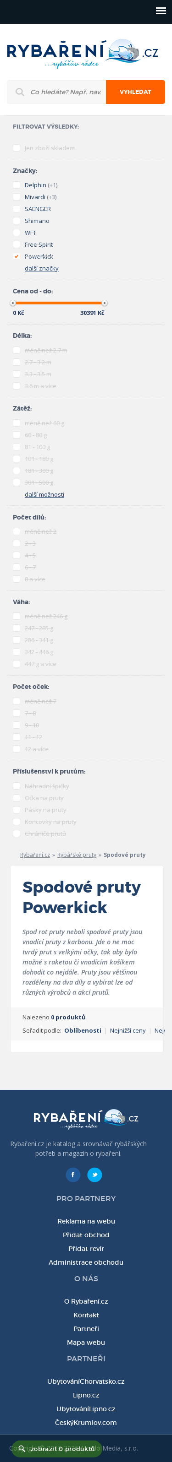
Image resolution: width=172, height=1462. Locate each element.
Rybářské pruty (76, 855)
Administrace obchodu (86, 1262)
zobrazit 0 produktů (63, 1449)
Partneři (86, 1329)
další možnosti (44, 494)
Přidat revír (86, 1249)
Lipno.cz (86, 1395)
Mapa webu (86, 1342)
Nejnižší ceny (128, 1030)
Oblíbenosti (82, 1030)
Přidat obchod (86, 1235)
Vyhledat (135, 92)
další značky (42, 268)
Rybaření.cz (35, 855)
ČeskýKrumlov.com (86, 1423)
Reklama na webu (86, 1221)
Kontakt (86, 1315)
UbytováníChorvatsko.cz (86, 1381)
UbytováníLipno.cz (86, 1409)
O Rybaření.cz (86, 1301)
